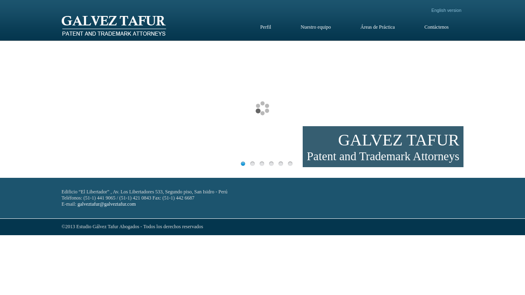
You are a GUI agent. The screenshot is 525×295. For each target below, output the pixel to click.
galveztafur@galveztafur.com (107, 204)
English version (446, 10)
